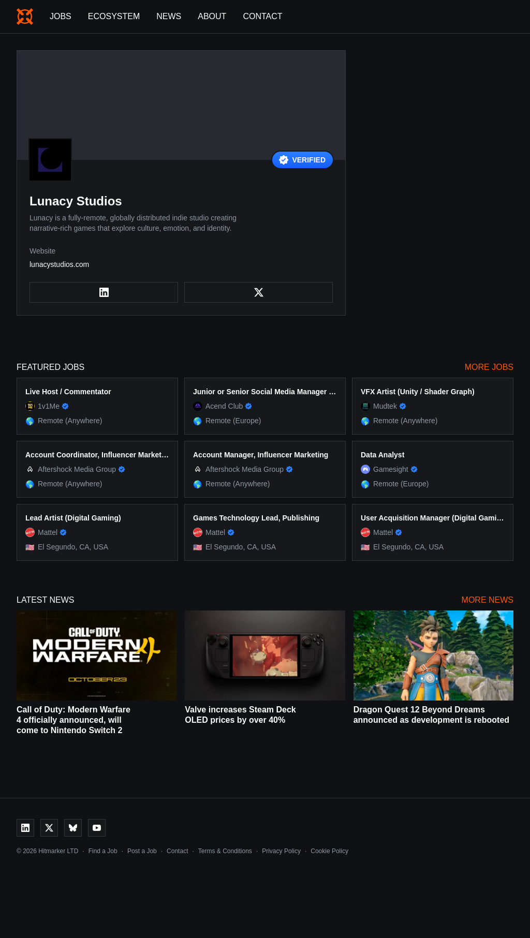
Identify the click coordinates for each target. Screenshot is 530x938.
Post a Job (142, 851)
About (212, 16)
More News (487, 599)
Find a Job (103, 851)
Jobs (60, 16)
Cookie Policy (329, 851)
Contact (262, 16)
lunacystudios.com (59, 264)
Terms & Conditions (225, 851)
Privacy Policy (281, 851)
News (168, 16)
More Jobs (489, 367)
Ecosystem (114, 16)
